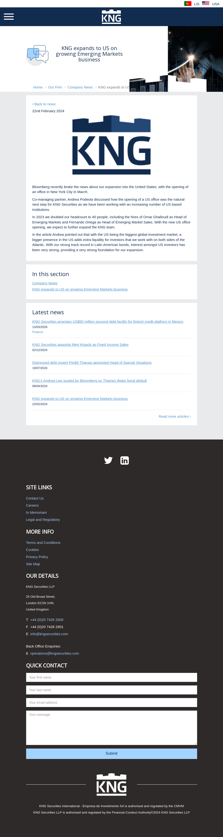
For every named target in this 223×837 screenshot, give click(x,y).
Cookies (32, 550)
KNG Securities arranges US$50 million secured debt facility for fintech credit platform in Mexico (107, 321)
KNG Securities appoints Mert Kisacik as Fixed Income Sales (80, 344)
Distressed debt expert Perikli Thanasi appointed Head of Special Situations (92, 363)
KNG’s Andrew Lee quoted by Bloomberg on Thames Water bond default (89, 381)
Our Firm (55, 87)
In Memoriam (36, 512)
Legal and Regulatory (43, 520)
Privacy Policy (37, 557)
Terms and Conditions (43, 543)
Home (38, 87)
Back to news (44, 104)
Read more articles (175, 416)
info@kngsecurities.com (49, 634)
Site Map (33, 564)
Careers (32, 505)
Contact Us (35, 498)
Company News (80, 87)
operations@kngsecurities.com (54, 653)
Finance (37, 332)
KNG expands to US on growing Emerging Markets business (80, 289)
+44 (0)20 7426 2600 (47, 620)
